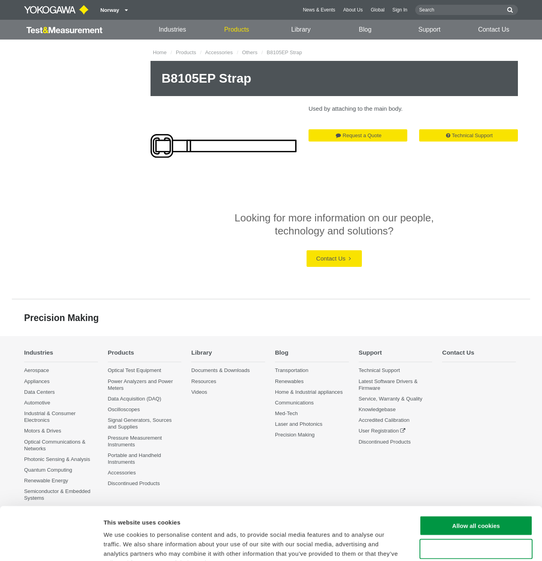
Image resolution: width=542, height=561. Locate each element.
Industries (172, 29)
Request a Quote (358, 135)
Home (160, 52)
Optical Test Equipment (134, 370)
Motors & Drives (42, 431)
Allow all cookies (476, 475)
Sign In (399, 10)
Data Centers (39, 392)
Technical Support (469, 135)
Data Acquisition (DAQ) (135, 399)
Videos (199, 392)
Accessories (219, 52)
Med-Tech (286, 413)
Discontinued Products (385, 442)
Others (250, 52)
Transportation (292, 370)
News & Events (319, 10)
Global (377, 10)
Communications (294, 403)
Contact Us (493, 29)
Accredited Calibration (384, 420)
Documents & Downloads (220, 370)
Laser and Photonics (298, 424)
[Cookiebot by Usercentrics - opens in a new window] (51, 546)
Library (301, 29)
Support (429, 29)
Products (236, 29)
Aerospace (36, 370)
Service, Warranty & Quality (390, 399)
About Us (353, 10)
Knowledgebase (377, 409)
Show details (414, 545)
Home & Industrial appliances (309, 392)
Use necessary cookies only (476, 499)
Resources (203, 381)
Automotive (37, 403)
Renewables (289, 381)
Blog (365, 29)
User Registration (379, 431)
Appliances (37, 381)
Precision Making (294, 435)
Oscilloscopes (124, 409)
